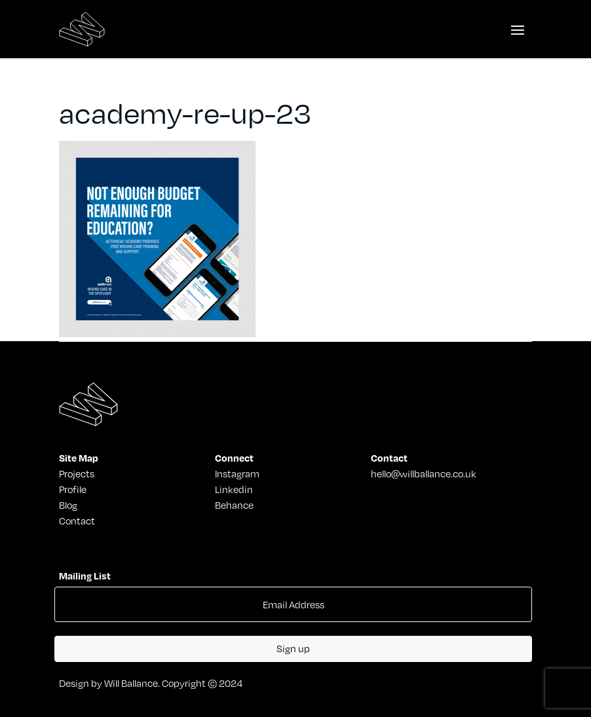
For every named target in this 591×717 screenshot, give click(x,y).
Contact (77, 520)
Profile (72, 489)
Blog (68, 504)
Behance (234, 504)
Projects (76, 473)
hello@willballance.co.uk (423, 473)
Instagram (237, 473)
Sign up (293, 648)
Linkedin (234, 489)
